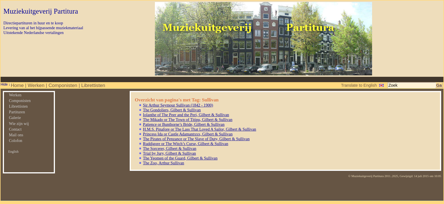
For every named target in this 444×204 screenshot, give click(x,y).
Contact (15, 129)
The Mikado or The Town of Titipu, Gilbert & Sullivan (187, 119)
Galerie (15, 117)
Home (17, 85)
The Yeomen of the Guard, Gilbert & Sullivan (180, 158)
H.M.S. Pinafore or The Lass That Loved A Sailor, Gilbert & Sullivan (199, 129)
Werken (36, 85)
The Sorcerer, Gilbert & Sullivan (169, 148)
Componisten (62, 85)
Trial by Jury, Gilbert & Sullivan (169, 153)
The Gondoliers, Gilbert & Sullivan (172, 110)
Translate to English (359, 85)
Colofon (15, 140)
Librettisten (93, 85)
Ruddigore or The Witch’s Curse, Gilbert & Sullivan (185, 143)
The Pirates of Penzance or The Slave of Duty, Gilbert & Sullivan (196, 139)
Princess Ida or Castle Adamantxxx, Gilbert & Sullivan (188, 134)
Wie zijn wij (19, 123)
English (13, 152)
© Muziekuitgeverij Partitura (366, 176)
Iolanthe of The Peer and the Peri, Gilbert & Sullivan (186, 114)
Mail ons (16, 135)
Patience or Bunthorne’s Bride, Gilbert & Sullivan (184, 124)
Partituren (17, 112)
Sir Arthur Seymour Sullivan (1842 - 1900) (178, 105)
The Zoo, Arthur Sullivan (163, 163)
